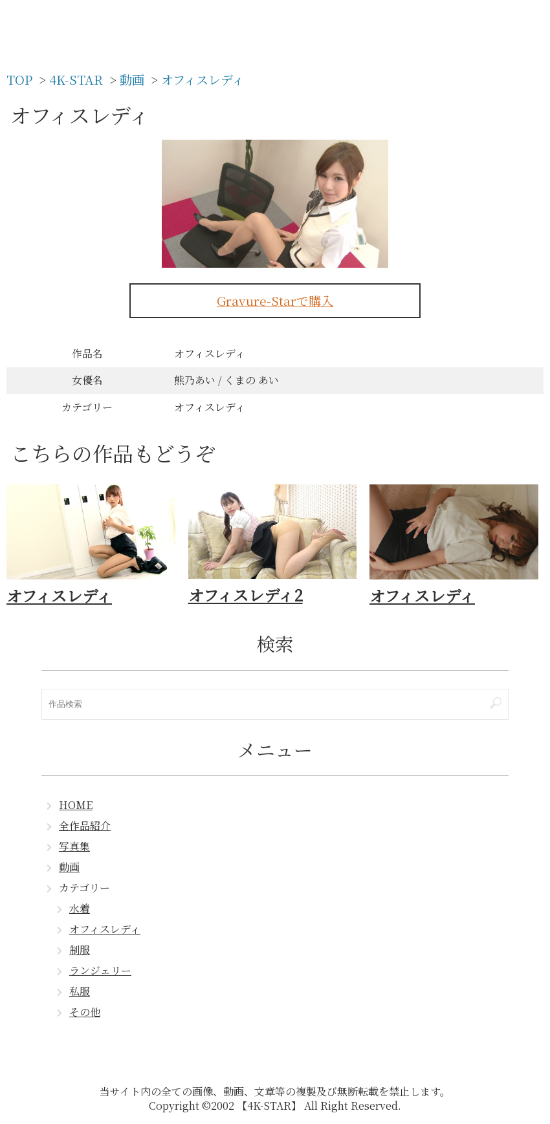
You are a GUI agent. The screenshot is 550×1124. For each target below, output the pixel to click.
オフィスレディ (104, 929)
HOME (76, 804)
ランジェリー (100, 970)
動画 (69, 866)
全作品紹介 (85, 825)
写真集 (74, 846)
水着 (79, 908)
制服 (79, 949)
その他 (84, 1011)
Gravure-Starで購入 (275, 300)
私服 (79, 991)
